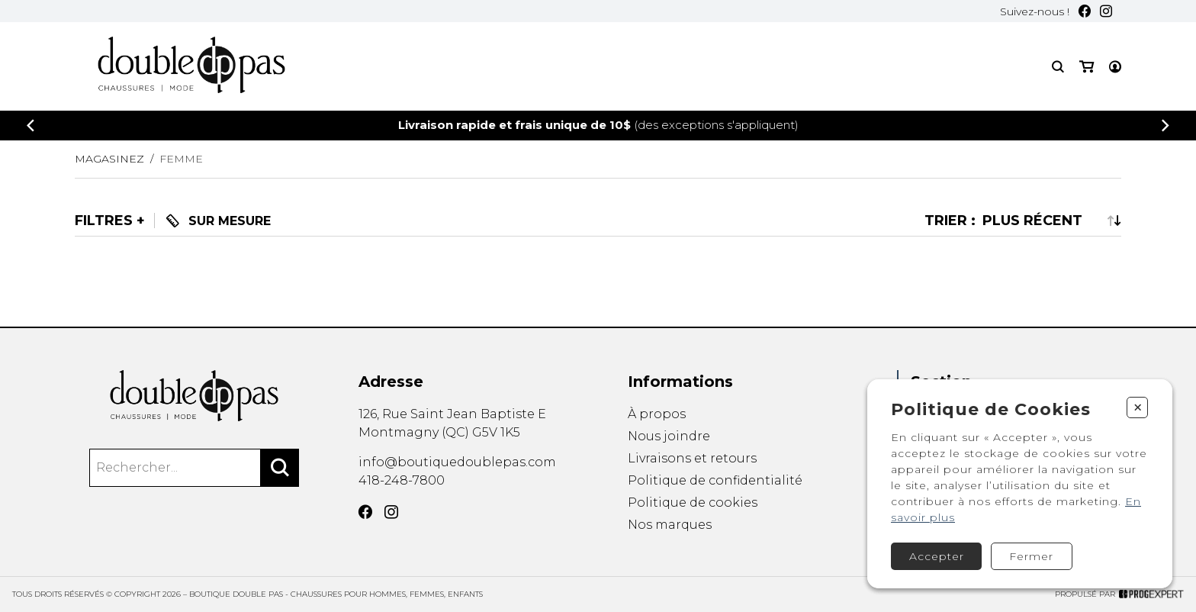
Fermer (1031, 556)
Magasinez (109, 159)
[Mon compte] (1115, 67)
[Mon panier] (1086, 67)
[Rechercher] (280, 468)
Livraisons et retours (692, 458)
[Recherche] (1058, 67)
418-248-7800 (401, 480)
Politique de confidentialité (715, 480)
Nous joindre (669, 436)
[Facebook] (1085, 11)
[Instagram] (1106, 11)
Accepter (936, 556)
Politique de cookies (692, 503)
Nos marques (670, 526)
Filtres (104, 220)
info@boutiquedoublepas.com (457, 462)
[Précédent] (30, 125)
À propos (657, 414)
